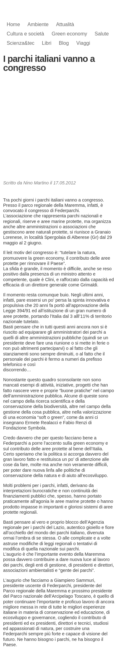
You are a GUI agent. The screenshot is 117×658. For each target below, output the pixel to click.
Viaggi (83, 43)
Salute (102, 33)
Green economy (69, 33)
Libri (46, 43)
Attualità (65, 24)
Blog (64, 43)
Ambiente (38, 24)
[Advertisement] (58, 128)
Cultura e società (25, 33)
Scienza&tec (20, 43)
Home (13, 24)
